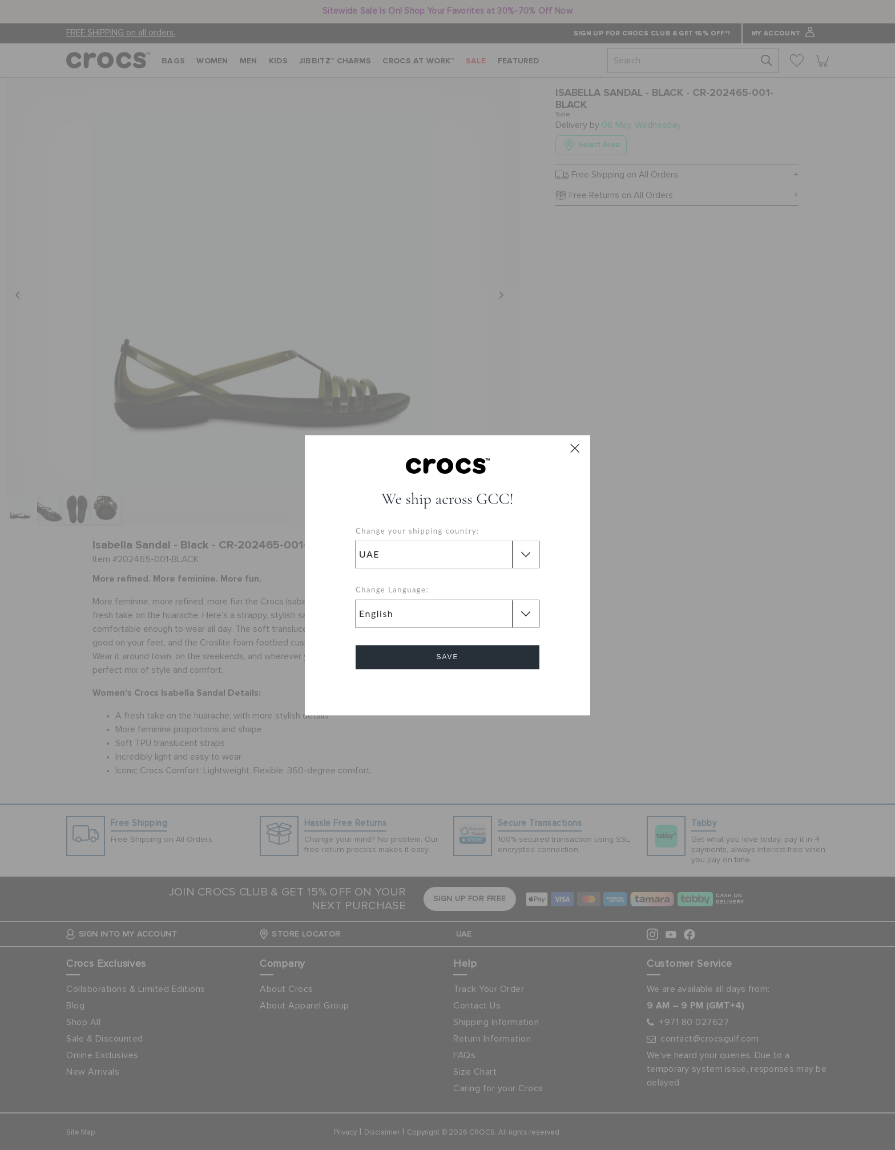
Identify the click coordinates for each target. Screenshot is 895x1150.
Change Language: (392, 590)
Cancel (448, 689)
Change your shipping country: (417, 530)
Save (447, 657)
